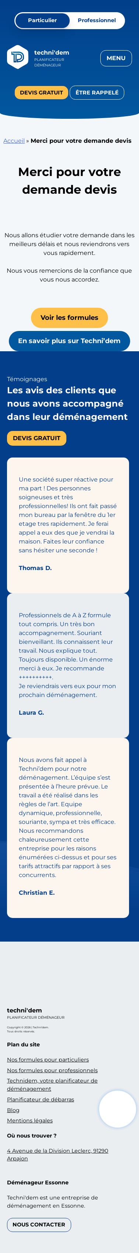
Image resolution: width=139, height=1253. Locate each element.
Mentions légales (30, 1120)
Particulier (42, 20)
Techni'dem (51, 52)
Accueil (14, 140)
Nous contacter (39, 1224)
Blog (13, 1110)
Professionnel (97, 20)
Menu (116, 58)
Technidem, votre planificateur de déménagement (52, 1084)
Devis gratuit (41, 92)
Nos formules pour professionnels (52, 1070)
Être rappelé (97, 92)
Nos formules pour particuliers (48, 1059)
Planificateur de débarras (40, 1099)
